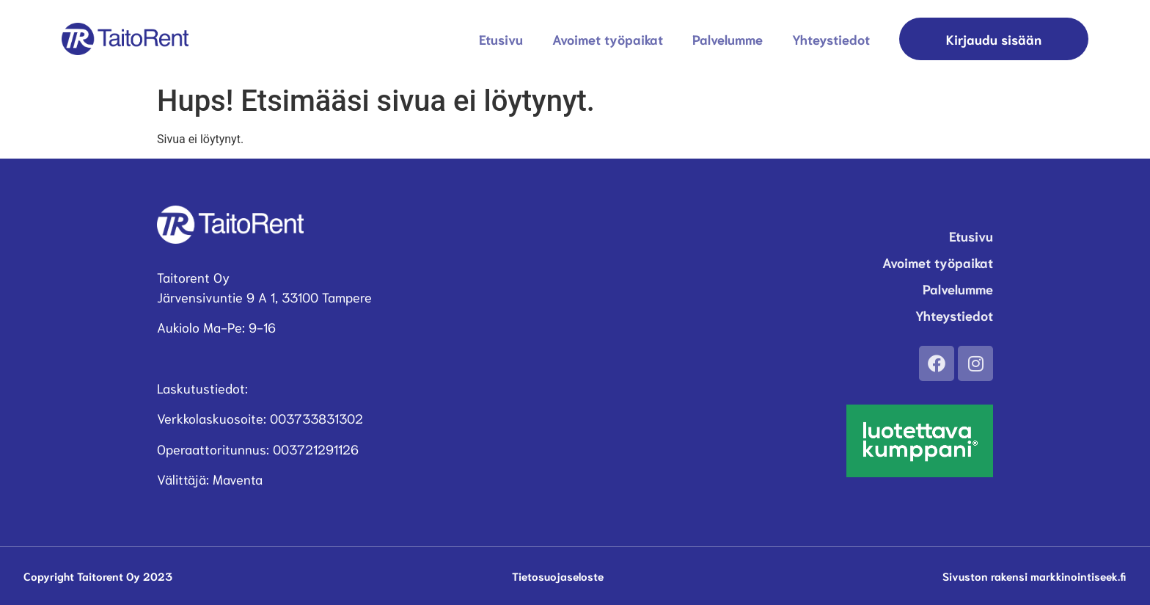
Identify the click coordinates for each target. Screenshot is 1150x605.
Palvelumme (727, 39)
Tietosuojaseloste (558, 575)
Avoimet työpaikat (607, 39)
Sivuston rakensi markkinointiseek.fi (1034, 575)
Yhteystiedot (831, 39)
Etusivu (501, 39)
